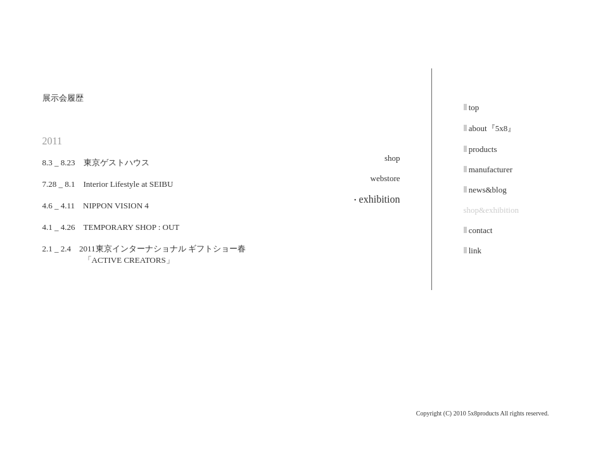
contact (480, 230)
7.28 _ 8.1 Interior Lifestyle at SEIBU (108, 184)
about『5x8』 (491, 128)
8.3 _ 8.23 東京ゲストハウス (95, 162)
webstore (385, 178)
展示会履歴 (63, 98)
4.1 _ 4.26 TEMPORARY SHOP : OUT (111, 227)
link (474, 250)
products (482, 149)
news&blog (487, 189)
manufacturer (490, 169)
